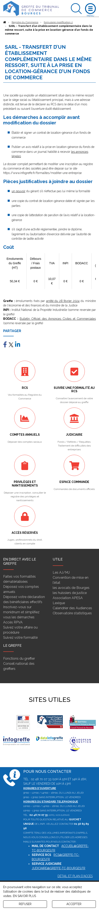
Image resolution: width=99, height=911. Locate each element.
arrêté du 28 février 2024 (63, 301)
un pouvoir (18, 191)
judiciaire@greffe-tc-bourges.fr (58, 868)
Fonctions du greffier (19, 658)
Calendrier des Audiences (72, 608)
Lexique (59, 603)
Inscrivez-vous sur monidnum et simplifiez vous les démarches (21, 612)
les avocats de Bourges (71, 588)
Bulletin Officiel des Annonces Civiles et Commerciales (58, 318)
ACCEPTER (73, 904)
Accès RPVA (13, 622)
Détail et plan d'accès (75, 876)
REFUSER (25, 904)
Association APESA (68, 598)
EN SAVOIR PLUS (24, 896)
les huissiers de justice (70, 593)
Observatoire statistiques (72, 613)
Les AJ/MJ (61, 572)
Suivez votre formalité (20, 638)
